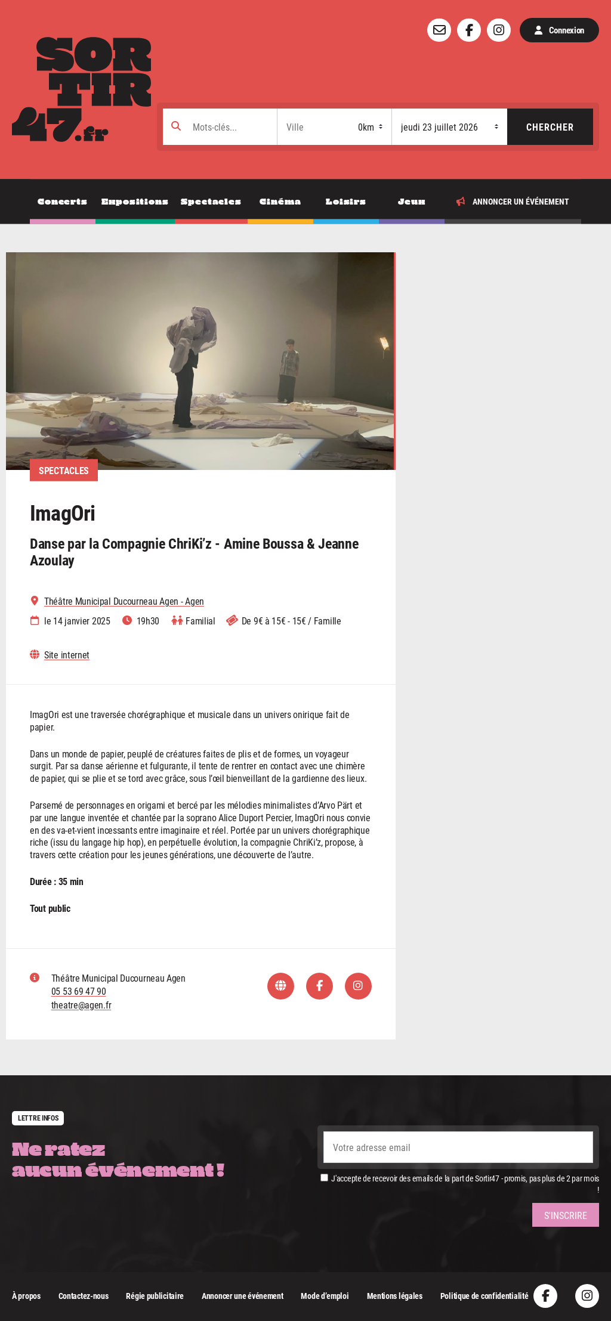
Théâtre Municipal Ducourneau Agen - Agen (124, 601)
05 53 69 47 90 (78, 991)
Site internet (67, 654)
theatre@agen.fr (81, 1004)
